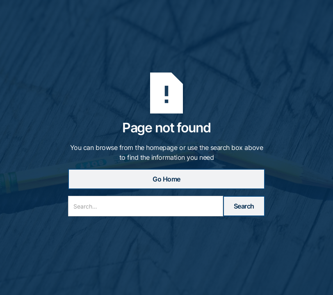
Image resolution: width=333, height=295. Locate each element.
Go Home (166, 179)
